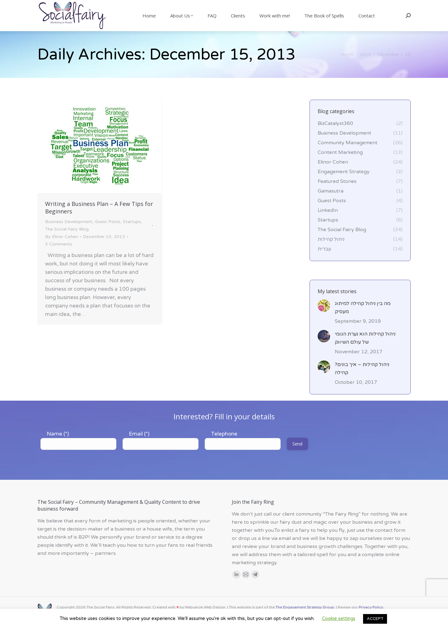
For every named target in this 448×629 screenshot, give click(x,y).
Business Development (68, 233)
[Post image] (324, 317)
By (61, 247)
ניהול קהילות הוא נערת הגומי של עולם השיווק (365, 349)
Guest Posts (107, 233)
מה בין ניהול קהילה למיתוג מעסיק (362, 319)
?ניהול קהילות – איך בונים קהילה (362, 380)
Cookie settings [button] (338, 618)
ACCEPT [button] (375, 618)
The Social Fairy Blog (67, 240)
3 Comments (58, 255)
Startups (132, 233)
